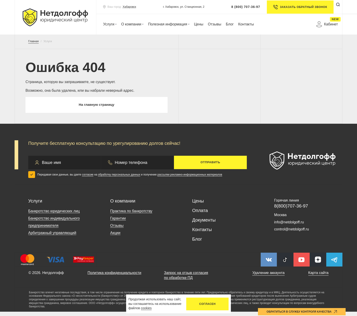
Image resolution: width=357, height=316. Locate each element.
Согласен (207, 304)
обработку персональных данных (119, 178)
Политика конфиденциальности (114, 277)
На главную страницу (96, 107)
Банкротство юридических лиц (54, 215)
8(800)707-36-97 (291, 210)
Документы (204, 224)
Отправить (210, 167)
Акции (115, 237)
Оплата (200, 214)
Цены (198, 24)
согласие (87, 178)
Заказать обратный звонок (296, 7)
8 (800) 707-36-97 (241, 7)
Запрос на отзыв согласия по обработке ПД (186, 279)
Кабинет (327, 24)
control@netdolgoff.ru (291, 234)
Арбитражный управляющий (52, 237)
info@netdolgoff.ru (289, 226)
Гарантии (118, 223)
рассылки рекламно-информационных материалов (190, 178)
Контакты (246, 24)
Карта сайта (318, 277)
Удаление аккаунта (268, 277)
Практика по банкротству (131, 215)
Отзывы (214, 24)
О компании (132, 24)
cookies (146, 308)
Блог (230, 24)
